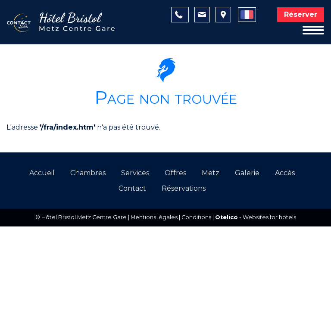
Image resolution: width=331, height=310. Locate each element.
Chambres (88, 173)
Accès (285, 173)
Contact (132, 188)
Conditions (196, 217)
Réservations (184, 188)
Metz (210, 173)
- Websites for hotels (255, 217)
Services (135, 173)
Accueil (42, 173)
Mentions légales (154, 217)
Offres (175, 173)
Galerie (247, 173)
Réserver (300, 14)
